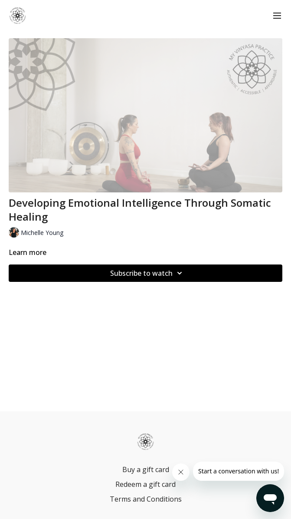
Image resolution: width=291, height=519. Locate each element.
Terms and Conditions (146, 499)
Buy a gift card (145, 469)
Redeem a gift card (145, 484)
